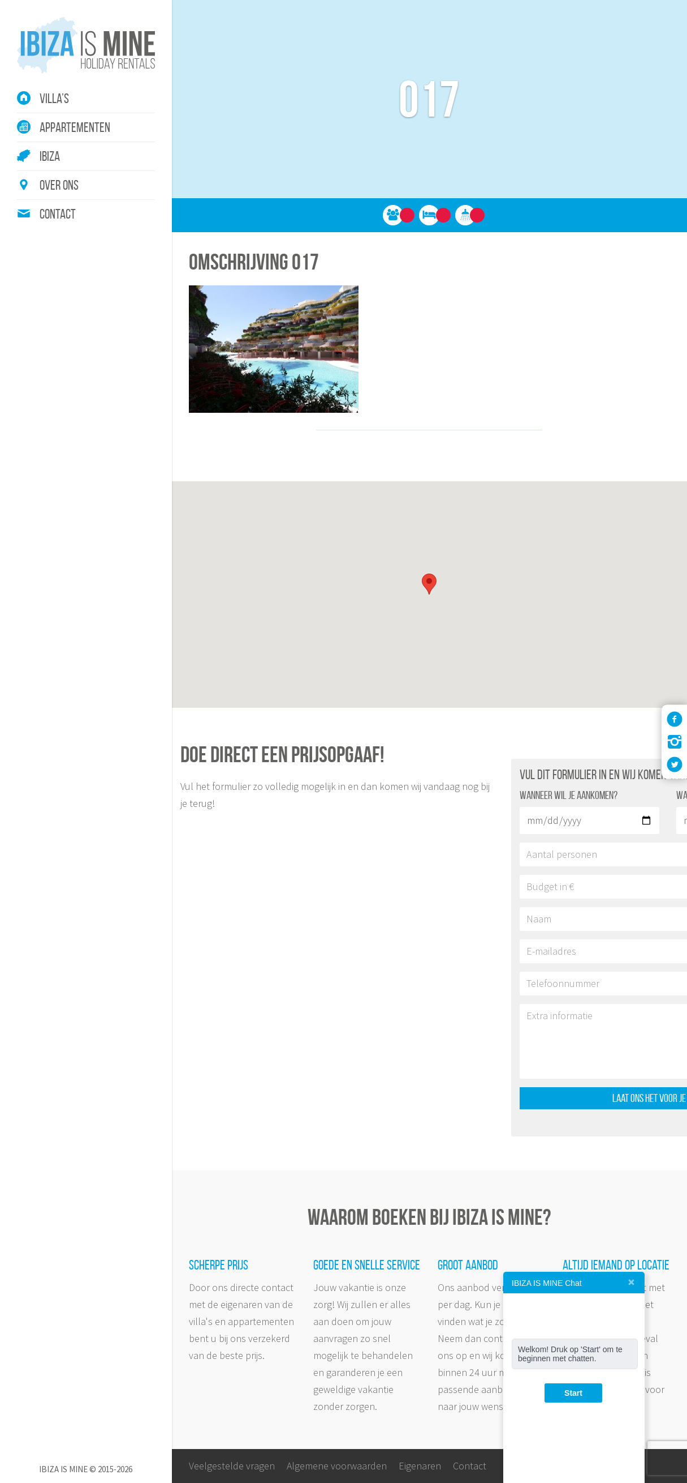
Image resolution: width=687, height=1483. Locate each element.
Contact (58, 214)
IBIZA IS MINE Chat (547, 1283)
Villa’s (54, 98)
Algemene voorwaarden (337, 1465)
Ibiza (50, 156)
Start (573, 1392)
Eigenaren (420, 1465)
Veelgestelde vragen (232, 1465)
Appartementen (75, 127)
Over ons (59, 185)
